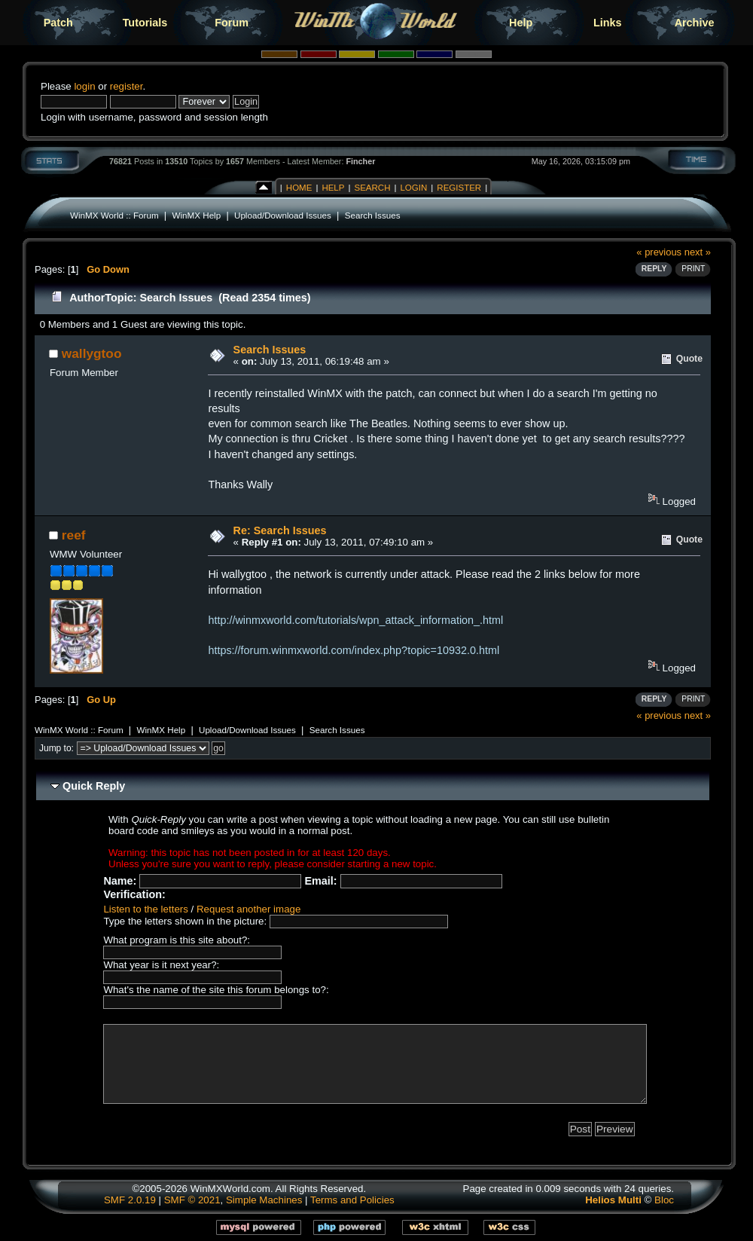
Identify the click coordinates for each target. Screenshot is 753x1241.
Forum (231, 23)
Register (459, 187)
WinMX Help (196, 215)
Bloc (664, 1200)
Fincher (360, 161)
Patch (58, 23)
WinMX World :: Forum (114, 215)
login (84, 86)
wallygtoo (92, 353)
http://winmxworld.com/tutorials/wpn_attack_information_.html (355, 620)
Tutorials (145, 23)
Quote (689, 358)
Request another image (248, 909)
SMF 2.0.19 (130, 1200)
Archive (695, 23)
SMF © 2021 (192, 1200)
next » (697, 252)
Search (372, 187)
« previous (658, 252)
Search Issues (373, 215)
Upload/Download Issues (282, 215)
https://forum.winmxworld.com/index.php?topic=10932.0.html (353, 650)
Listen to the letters (145, 909)
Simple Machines (264, 1200)
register (126, 86)
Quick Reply (93, 786)
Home (299, 187)
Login (413, 187)
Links (607, 23)
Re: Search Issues (280, 530)
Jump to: (56, 748)
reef (74, 535)
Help (520, 23)
